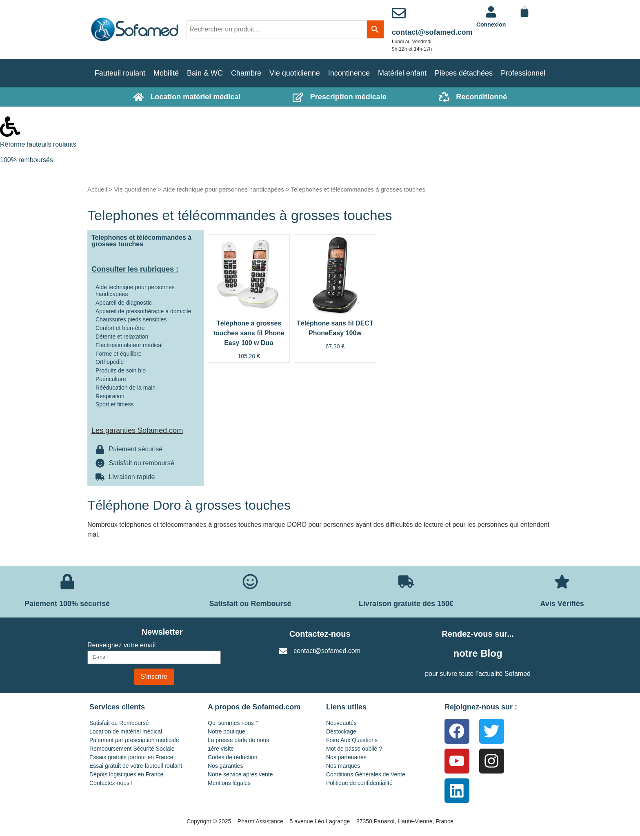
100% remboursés (26, 159)
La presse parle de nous (238, 740)
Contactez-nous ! (111, 783)
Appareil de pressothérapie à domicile (143, 311)
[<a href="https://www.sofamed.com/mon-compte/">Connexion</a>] (491, 12)
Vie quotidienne (294, 73)
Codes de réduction (232, 757)
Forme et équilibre (119, 353)
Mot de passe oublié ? (354, 748)
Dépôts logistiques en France (126, 774)
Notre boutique (226, 731)
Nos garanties (225, 765)
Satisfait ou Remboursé (119, 723)
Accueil (97, 189)
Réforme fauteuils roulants (38, 144)
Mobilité (166, 73)
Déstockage (341, 731)
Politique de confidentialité (359, 783)
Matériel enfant (402, 73)
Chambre (246, 73)
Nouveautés (341, 723)
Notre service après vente (240, 774)
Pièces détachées (464, 73)
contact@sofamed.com (432, 32)
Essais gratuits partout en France (131, 757)
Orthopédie (110, 362)
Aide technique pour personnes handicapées (223, 189)
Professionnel (523, 73)
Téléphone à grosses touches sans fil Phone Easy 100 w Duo (248, 333)
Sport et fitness (114, 404)
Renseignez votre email (121, 645)
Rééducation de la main (126, 387)
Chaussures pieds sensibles (131, 319)
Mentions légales (229, 783)
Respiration (110, 396)
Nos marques (343, 765)
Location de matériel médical (125, 731)
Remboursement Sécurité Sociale (132, 748)
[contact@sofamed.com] (399, 13)
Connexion (491, 24)
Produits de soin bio (121, 370)
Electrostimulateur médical (129, 345)
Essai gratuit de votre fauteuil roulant (135, 765)
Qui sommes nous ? (233, 723)
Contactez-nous (320, 633)
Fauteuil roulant (120, 73)
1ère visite (221, 748)
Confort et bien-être (120, 328)
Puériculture (111, 379)
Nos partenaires (346, 757)
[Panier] (524, 12)
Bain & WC (205, 73)
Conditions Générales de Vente (365, 774)
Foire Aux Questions (352, 740)
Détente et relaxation (122, 336)
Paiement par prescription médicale (134, 740)
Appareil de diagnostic (124, 302)
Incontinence (349, 73)
